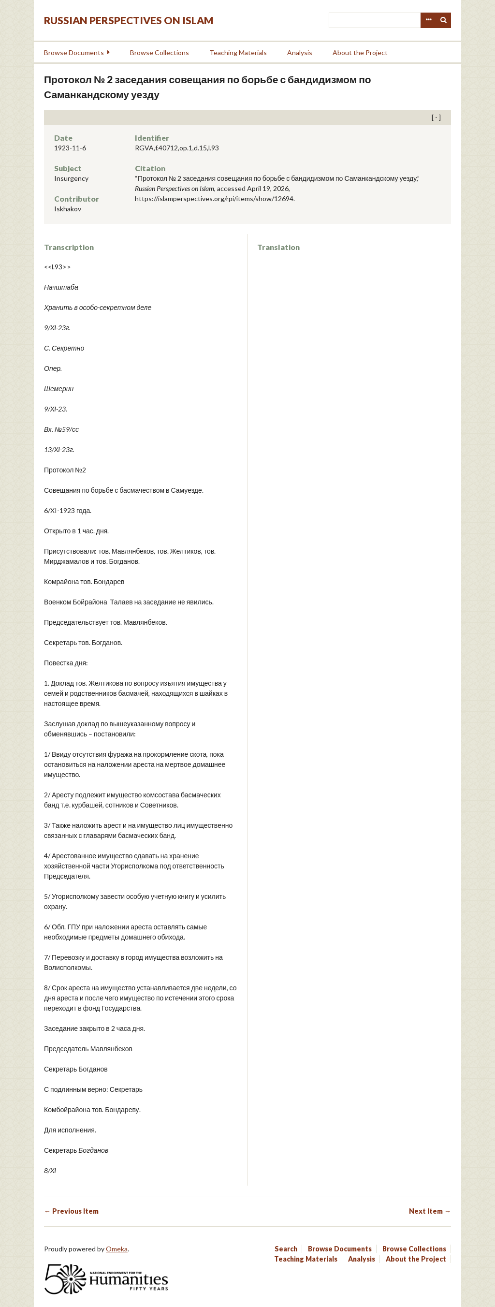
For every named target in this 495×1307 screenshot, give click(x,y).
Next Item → (430, 1211)
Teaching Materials (238, 52)
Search (443, 20)
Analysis (299, 52)
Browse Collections (159, 52)
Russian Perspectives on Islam (129, 20)
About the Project (360, 52)
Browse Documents (74, 52)
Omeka (117, 1249)
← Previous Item (71, 1211)
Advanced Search (428, 20)
